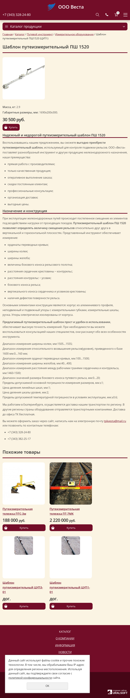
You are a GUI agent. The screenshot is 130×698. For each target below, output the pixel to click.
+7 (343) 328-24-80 (17, 14)
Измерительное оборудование (74, 34)
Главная (8, 34)
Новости (65, 652)
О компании (65, 638)
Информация (65, 645)
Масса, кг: (9, 107)
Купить (13, 127)
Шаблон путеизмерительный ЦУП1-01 (70, 587)
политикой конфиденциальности (30, 678)
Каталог (20, 34)
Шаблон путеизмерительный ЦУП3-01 (23, 587)
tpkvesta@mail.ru (115, 421)
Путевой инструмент (40, 34)
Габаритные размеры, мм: (20, 112)
